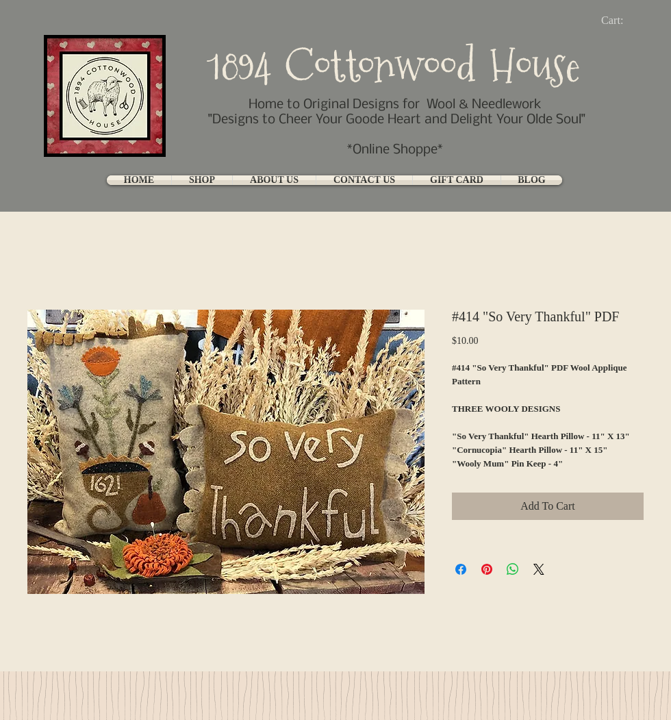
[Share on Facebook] (461, 569)
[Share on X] (539, 569)
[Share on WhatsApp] (513, 569)
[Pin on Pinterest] (487, 569)
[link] (623, 20)
